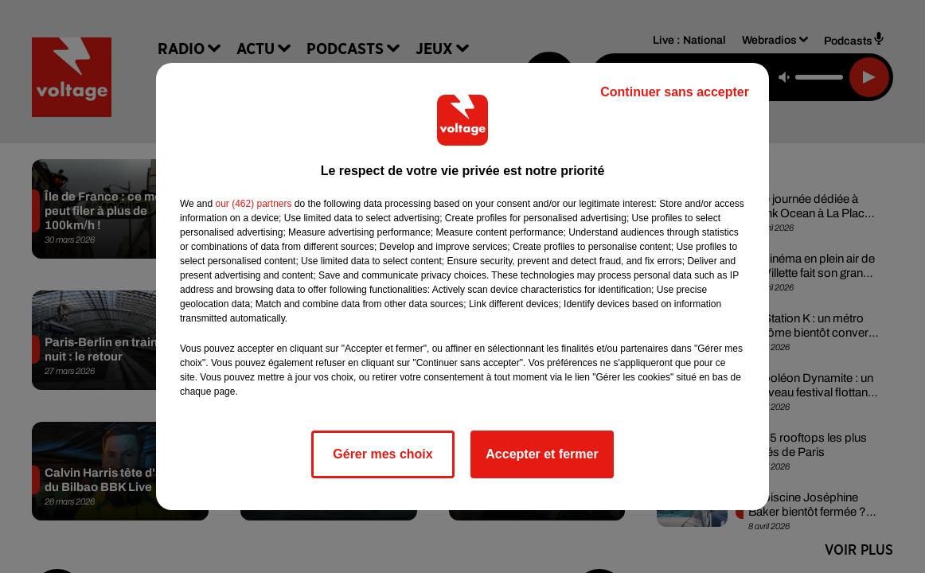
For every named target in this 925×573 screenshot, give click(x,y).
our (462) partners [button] (253, 203)
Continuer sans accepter (674, 92)
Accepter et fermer (542, 454)
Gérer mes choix (382, 454)
